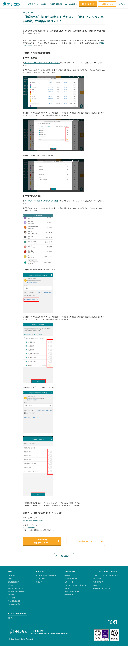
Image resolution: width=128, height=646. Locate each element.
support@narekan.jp (30, 527)
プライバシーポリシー (72, 591)
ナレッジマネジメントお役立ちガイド (77, 585)
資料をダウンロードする (15, 588)
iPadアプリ (96, 585)
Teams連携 (11, 598)
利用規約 (67, 588)
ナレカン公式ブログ (71, 579)
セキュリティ (12, 585)
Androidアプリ (98, 582)
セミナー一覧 (69, 582)
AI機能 (10, 579)
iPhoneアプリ (97, 579)
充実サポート (40, 582)
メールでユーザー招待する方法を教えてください (42, 62)
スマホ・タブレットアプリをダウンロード (106, 576)
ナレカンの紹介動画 (14, 604)
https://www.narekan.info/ (33, 520)
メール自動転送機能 (14, 601)
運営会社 (67, 576)
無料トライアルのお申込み (16, 591)
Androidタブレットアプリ (101, 588)
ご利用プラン (12, 576)
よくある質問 (40, 579)
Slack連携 (11, 595)
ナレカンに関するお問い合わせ (46, 576)
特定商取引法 (69, 595)
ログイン (10, 618)
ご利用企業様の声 (13, 582)
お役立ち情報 (70, 4)
